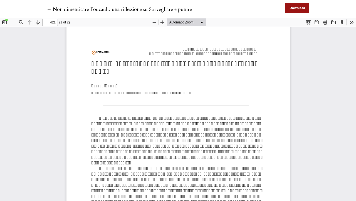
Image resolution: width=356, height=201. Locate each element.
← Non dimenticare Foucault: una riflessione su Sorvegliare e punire (119, 9)
